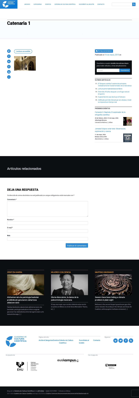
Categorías (48, 340)
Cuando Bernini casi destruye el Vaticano (111, 97)
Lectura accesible (23, 51)
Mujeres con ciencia (61, 272)
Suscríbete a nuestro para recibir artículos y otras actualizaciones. (113, 65)
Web (8, 235)
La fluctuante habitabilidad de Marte (110, 89)
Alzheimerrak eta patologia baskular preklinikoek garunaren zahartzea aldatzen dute (23, 300)
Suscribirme (125, 70)
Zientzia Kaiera (14, 272)
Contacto (96, 340)
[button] (9, 51)
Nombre (10, 220)
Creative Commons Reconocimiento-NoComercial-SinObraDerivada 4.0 (67, 393)
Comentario (12, 199)
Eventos (56, 340)
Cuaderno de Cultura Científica (23, 393)
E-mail (10, 228)
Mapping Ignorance (104, 272)
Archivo (41, 340)
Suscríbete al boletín (84, 341)
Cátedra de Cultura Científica (66, 341)
